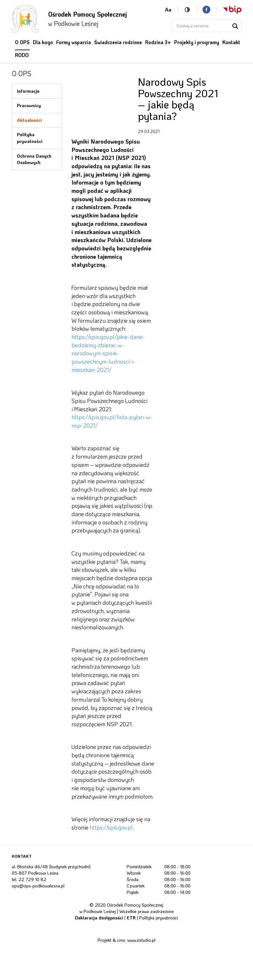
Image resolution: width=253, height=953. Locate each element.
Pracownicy (29, 105)
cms (121, 940)
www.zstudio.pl (141, 940)
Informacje (28, 91)
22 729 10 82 (32, 879)
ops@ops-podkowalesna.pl (38, 886)
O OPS (22, 42)
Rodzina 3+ (158, 42)
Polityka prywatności (29, 137)
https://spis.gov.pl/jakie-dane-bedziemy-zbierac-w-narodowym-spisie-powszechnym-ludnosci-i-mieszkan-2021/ (108, 353)
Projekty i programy (196, 42)
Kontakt (231, 42)
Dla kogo (43, 42)
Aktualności (29, 120)
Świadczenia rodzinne (118, 42)
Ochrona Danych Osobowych (34, 159)
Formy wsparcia (73, 42)
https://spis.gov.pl (111, 827)
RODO (22, 55)
